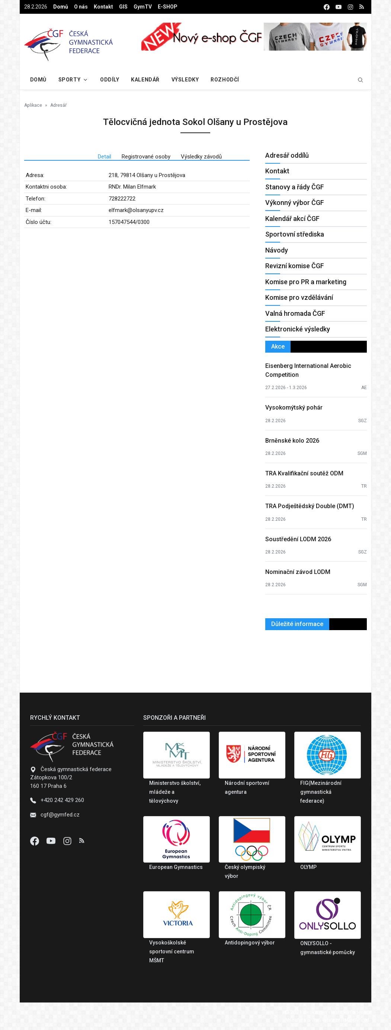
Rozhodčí (225, 80)
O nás (81, 7)
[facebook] (327, 7)
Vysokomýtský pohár (294, 407)
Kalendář (145, 80)
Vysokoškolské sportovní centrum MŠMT (171, 951)
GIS (123, 7)
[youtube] (338, 7)
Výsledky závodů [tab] (201, 156)
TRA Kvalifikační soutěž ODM (304, 473)
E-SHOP (167, 7)
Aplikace (33, 105)
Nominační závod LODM (297, 571)
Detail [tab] (104, 156)
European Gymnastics (176, 867)
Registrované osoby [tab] (146, 156)
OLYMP (308, 867)
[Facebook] (35, 840)
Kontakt (103, 7)
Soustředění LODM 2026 (298, 539)
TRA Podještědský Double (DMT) (309, 506)
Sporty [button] (69, 80)
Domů (60, 7)
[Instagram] (68, 840)
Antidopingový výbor (250, 943)
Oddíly (109, 80)
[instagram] (350, 7)
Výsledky (185, 80)
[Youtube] (52, 840)
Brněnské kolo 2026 (292, 440)
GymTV (143, 7)
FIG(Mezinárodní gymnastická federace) (321, 792)
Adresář (58, 105)
